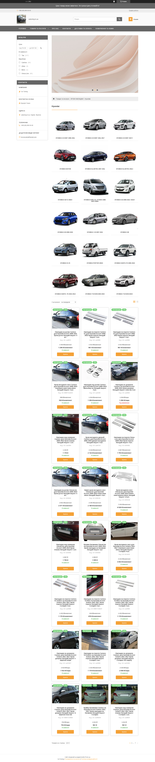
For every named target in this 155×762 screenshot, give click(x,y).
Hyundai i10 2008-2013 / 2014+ (125, 200)
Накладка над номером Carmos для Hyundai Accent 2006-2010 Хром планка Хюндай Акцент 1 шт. (65, 439)
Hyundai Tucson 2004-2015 (95, 294)
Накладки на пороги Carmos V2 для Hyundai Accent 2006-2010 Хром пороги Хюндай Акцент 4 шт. (124, 334)
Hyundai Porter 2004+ (95, 263)
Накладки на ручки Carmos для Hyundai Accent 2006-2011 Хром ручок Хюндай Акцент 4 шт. (65, 334)
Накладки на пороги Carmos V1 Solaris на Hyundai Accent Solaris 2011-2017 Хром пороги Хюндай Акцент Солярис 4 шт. (65, 602)
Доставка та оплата (83, 28)
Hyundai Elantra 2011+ (124, 169)
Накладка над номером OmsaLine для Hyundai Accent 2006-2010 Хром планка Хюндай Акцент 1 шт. (65, 547)
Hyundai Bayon (65, 169)
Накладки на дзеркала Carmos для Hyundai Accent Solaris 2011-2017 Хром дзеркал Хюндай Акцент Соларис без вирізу (124, 656)
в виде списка (137, 302)
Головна (22, 28)
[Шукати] (119, 19)
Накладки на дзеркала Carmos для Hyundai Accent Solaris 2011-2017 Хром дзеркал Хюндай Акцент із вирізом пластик (65, 711)
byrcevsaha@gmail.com (28, 137)
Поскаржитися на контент (72, 759)
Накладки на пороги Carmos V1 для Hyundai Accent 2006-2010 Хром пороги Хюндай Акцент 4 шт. (95, 334)
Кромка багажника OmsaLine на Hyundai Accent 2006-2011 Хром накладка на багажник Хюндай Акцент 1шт (95, 547)
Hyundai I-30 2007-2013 (95, 232)
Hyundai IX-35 (65, 263)
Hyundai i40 (124, 232)
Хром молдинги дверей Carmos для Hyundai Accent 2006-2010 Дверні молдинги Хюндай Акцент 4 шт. (95, 439)
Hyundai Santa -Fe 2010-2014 (65, 294)
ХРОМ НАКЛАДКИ (77, 99)
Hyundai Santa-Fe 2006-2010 (125, 263)
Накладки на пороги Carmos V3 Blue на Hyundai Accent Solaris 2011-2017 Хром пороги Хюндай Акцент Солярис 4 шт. (124, 602)
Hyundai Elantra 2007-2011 (95, 169)
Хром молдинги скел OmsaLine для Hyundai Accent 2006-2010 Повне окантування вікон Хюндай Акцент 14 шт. (124, 493)
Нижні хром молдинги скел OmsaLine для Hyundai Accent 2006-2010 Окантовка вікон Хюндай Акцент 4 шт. (95, 492)
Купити (65, 354)
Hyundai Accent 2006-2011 (65, 138)
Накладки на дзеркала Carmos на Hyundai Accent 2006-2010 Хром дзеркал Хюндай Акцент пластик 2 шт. (124, 387)
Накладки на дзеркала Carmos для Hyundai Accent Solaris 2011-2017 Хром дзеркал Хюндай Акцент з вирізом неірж (65, 656)
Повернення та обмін (104, 28)
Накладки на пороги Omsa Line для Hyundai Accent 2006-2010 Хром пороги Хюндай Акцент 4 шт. (124, 439)
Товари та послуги (38, 28)
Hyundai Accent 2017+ (124, 138)
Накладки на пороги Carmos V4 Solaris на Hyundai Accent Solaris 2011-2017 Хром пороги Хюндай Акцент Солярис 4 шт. (95, 656)
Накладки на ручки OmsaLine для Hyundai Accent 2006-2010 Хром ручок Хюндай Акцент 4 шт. (65, 492)
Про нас (55, 28)
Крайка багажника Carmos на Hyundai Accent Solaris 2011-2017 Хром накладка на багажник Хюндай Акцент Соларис (95, 711)
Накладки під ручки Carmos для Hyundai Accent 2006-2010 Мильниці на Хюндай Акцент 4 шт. (95, 387)
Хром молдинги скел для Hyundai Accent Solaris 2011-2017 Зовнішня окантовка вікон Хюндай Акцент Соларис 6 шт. (124, 548)
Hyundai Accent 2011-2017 (94, 138)
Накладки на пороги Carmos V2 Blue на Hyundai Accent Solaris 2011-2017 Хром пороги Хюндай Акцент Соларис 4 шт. (95, 602)
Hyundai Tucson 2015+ (124, 294)
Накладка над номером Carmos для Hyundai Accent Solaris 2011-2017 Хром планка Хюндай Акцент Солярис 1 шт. (124, 711)
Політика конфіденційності (89, 759)
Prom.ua (87, 757)
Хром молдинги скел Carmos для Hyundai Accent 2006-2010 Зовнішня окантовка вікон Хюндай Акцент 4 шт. (65, 387)
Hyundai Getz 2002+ (65, 200)
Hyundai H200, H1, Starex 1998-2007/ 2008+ (95, 200)
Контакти (67, 28)
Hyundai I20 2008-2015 (65, 232)
